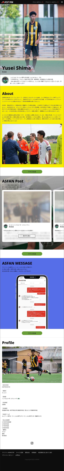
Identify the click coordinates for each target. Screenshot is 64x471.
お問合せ (18, 455)
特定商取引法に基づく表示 (45, 452)
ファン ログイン (37, 2)
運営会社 (27, 452)
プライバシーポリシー (7, 455)
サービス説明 (19, 452)
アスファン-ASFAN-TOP (8, 452)
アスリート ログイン (51, 2)
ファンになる (32, 172)
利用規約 (34, 452)
